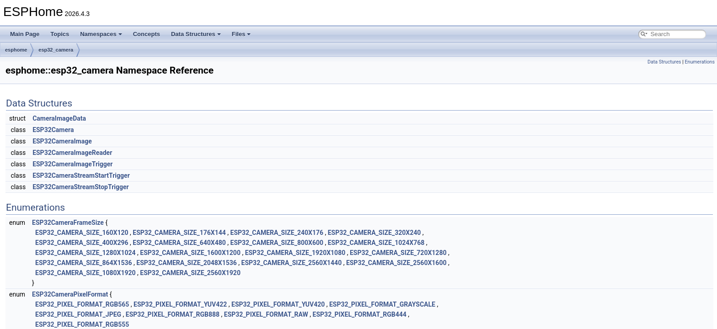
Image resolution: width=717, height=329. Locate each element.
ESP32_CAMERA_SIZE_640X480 (179, 242)
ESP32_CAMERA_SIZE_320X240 (374, 232)
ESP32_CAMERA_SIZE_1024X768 (376, 242)
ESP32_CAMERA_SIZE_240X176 (277, 232)
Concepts (146, 34)
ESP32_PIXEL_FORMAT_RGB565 (82, 304)
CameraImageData (59, 118)
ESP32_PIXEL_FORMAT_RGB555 (82, 324)
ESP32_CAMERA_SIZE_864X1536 (83, 262)
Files (241, 34)
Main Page (24, 34)
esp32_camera (55, 50)
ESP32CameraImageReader (72, 152)
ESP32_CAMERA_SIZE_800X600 (277, 242)
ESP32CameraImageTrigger (72, 164)
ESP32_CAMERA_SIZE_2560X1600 (396, 262)
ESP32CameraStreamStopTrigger (80, 187)
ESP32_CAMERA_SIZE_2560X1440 (291, 262)
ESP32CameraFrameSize (68, 222)
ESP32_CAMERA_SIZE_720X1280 (398, 252)
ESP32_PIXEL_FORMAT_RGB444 (360, 314)
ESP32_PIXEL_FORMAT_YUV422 (180, 304)
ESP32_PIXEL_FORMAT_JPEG (78, 314)
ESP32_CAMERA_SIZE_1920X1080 (295, 252)
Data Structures (196, 34)
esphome (16, 50)
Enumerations (700, 62)
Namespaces (101, 34)
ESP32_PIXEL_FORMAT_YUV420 (278, 304)
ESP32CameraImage (62, 141)
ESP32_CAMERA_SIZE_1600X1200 (190, 252)
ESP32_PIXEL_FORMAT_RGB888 (172, 314)
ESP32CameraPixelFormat (70, 294)
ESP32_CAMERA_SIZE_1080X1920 (85, 272)
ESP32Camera (53, 129)
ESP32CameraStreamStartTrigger (81, 175)
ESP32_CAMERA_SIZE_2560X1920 (190, 272)
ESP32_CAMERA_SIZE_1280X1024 (85, 252)
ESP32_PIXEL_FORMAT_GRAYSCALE (382, 304)
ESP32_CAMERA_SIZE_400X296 (81, 242)
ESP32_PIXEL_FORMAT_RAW (266, 314)
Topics (59, 34)
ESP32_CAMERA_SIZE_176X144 (179, 232)
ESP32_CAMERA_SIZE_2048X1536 (186, 262)
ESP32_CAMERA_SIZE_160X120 (81, 232)
